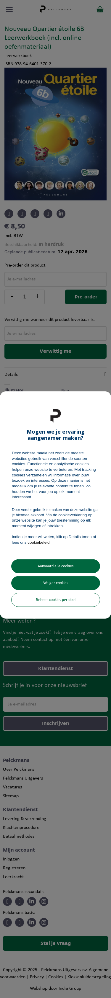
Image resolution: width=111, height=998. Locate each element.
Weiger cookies (55, 583)
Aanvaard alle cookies (55, 566)
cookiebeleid (38, 542)
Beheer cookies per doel (55, 600)
